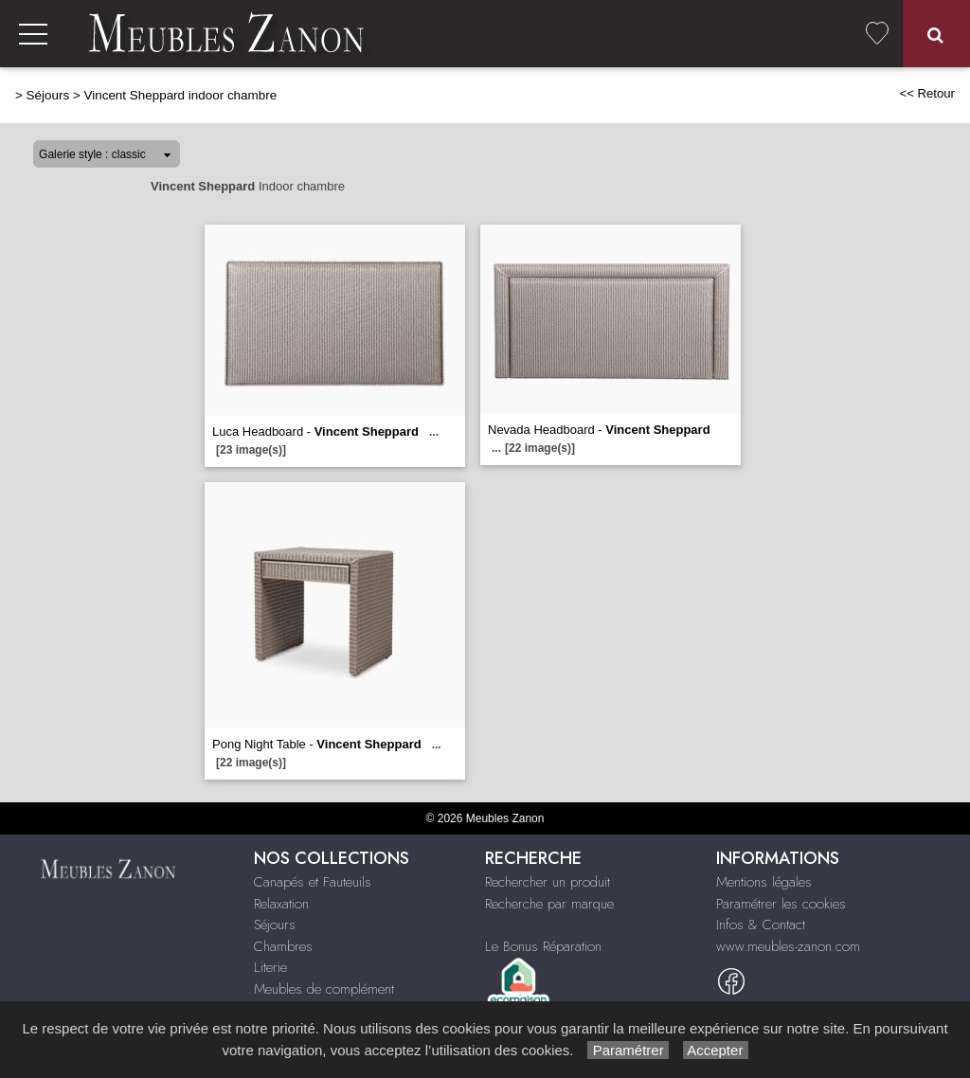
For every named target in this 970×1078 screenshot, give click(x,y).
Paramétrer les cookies (781, 903)
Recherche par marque (549, 903)
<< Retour (927, 93)
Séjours (48, 95)
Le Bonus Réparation (543, 946)
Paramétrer (627, 1050)
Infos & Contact (760, 924)
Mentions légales (764, 881)
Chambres (283, 946)
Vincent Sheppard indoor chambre (180, 95)
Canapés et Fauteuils (312, 881)
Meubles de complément (324, 989)
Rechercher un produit (547, 881)
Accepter (715, 1050)
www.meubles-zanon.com (788, 946)
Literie (270, 967)
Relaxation (281, 903)
